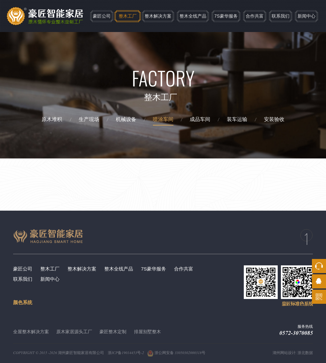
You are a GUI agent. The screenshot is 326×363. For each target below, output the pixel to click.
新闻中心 (306, 16)
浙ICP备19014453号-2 (126, 353)
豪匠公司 (102, 16)
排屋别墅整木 (147, 331)
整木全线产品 (192, 16)
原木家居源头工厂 (74, 331)
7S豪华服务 (226, 16)
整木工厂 (128, 16)
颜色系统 (22, 302)
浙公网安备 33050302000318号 (176, 353)
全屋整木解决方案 (31, 331)
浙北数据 (305, 353)
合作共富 (255, 16)
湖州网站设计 (284, 353)
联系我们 (281, 16)
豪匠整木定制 (112, 331)
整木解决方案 (158, 16)
